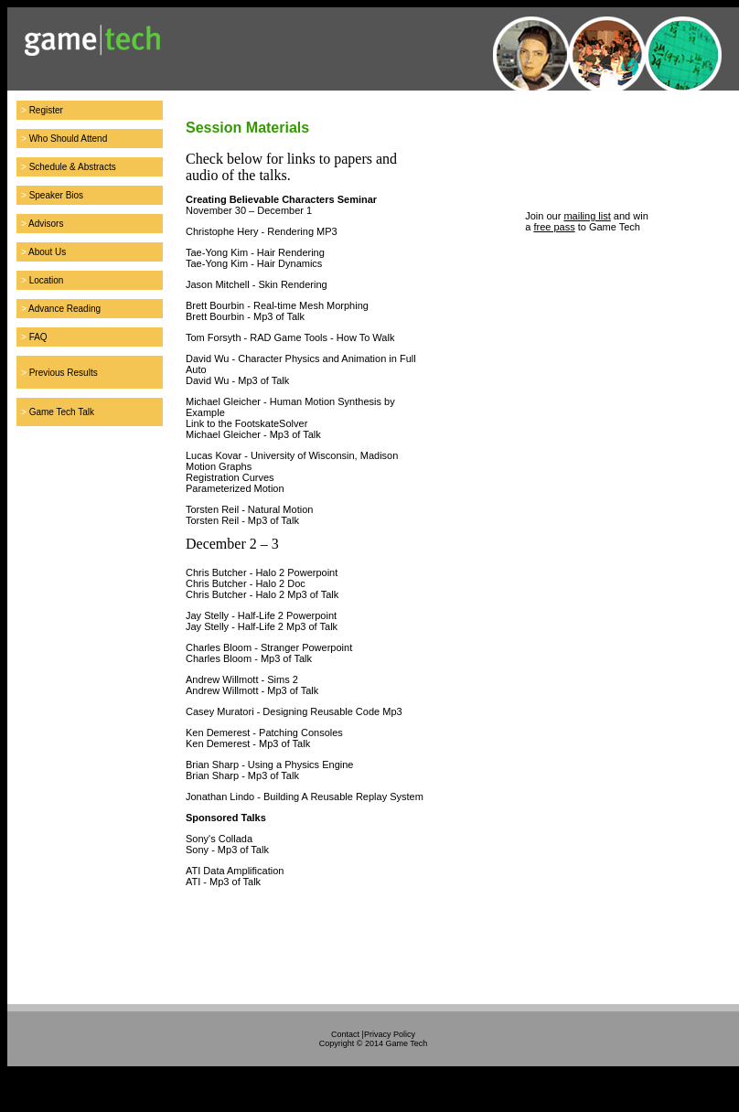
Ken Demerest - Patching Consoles (264, 732)
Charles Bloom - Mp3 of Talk (249, 658)
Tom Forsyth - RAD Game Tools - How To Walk (290, 337)
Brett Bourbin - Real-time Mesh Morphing (277, 305)
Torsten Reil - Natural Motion (249, 509)
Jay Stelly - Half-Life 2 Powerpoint (261, 615)
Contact (345, 1034)
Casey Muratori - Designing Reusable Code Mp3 (294, 711)
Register (46, 110)
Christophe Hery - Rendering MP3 (261, 231)
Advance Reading (64, 309)
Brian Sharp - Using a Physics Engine (269, 764)
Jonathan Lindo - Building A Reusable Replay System (304, 796)
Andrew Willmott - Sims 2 (242, 679)
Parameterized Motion (235, 488)
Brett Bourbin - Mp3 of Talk (245, 316)
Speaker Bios (56, 195)
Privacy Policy (389, 1034)
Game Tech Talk (61, 412)
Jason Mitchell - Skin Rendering (256, 284)
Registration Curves (230, 477)
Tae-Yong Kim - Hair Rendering (255, 252)
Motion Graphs (219, 466)
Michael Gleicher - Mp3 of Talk (253, 434)
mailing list (586, 215)
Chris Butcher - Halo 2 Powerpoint (261, 572)
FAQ (38, 337)
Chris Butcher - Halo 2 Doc (245, 583)
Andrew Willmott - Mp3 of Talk (252, 690)
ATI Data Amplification (235, 870)
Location (46, 280)
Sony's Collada (219, 838)
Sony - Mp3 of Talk (227, 849)
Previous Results (63, 373)
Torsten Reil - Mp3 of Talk (242, 520)
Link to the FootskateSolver (246, 423)
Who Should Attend (68, 139)
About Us (47, 252)
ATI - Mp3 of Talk (223, 881)
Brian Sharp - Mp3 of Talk (242, 775)
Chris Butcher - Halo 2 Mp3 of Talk (262, 594)
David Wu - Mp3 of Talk (237, 380)
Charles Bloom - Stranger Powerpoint (269, 647)
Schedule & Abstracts (72, 167)
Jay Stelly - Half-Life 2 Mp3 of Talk (261, 626)
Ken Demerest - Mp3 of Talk (248, 743)
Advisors (45, 224)
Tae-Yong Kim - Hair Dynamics (254, 263)
